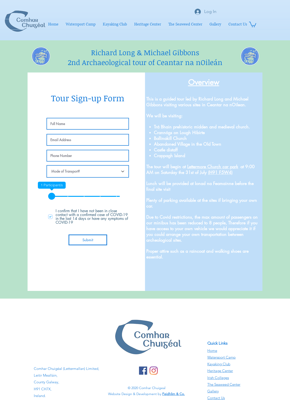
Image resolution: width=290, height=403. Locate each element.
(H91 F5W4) (220, 172)
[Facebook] (143, 371)
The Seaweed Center (223, 384)
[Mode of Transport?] (87, 171)
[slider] (51, 196)
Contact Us (216, 398)
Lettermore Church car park (212, 166)
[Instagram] (154, 371)
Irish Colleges (218, 377)
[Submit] (88, 240)
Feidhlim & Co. (173, 394)
